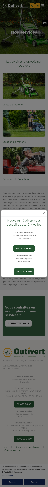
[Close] (44, 213)
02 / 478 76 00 (24, 248)
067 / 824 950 (24, 271)
